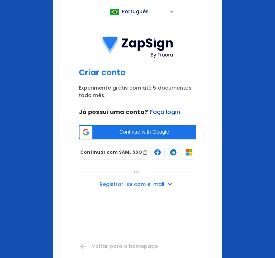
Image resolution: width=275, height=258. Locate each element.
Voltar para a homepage (118, 246)
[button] (137, 132)
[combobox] (142, 13)
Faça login (165, 112)
